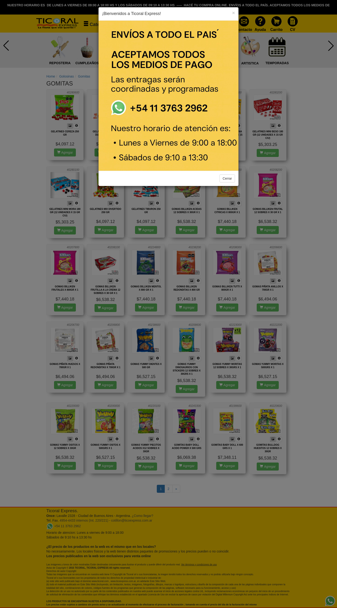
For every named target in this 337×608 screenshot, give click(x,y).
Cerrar (227, 178)
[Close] (233, 12)
